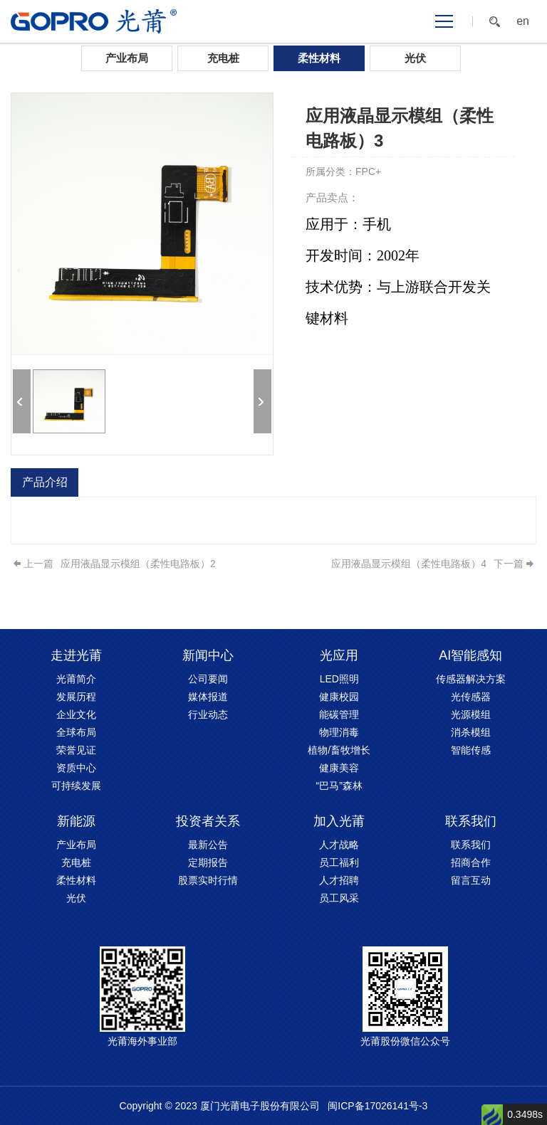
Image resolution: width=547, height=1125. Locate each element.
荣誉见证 (76, 750)
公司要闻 (208, 679)
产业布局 (126, 58)
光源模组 (471, 714)
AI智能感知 (470, 655)
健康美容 (339, 767)
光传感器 (471, 696)
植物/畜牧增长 (339, 750)
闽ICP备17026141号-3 (377, 1105)
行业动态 (208, 714)
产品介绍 (45, 482)
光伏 (415, 58)
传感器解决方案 (471, 679)
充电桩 (223, 58)
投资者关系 (208, 821)
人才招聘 (339, 880)
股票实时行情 (208, 880)
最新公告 (208, 844)
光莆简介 (76, 679)
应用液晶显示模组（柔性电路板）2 (138, 563)
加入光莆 (339, 821)
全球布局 (76, 732)
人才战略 (339, 844)
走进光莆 (76, 655)
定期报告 (208, 862)
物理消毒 (339, 732)
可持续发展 (76, 785)
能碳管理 (339, 714)
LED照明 (339, 679)
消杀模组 (471, 732)
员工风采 (339, 898)
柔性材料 (319, 58)
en (522, 21)
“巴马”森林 (339, 785)
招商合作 (471, 862)
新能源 (76, 821)
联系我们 (470, 821)
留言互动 (471, 880)
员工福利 (339, 862)
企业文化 (76, 714)
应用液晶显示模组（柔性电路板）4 (408, 563)
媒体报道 (208, 696)
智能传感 (471, 750)
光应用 (339, 655)
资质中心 (76, 767)
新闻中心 (208, 655)
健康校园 (339, 696)
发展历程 (76, 696)
